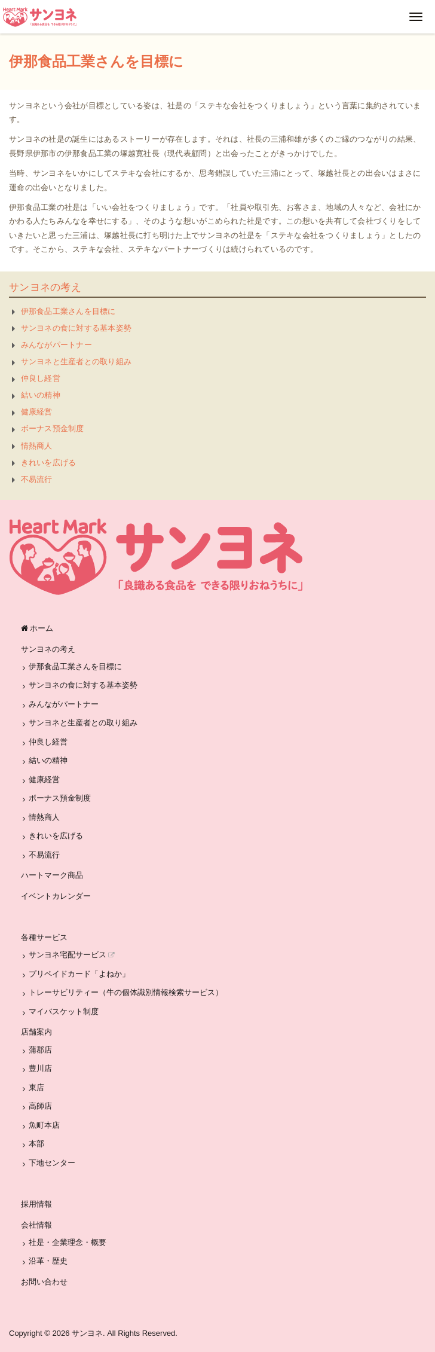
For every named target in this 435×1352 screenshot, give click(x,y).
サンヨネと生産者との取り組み (76, 361)
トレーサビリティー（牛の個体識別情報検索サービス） (126, 992)
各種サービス (44, 937)
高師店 (40, 1105)
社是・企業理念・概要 (67, 1242)
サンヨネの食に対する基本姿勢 (76, 327)
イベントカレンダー (56, 896)
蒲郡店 (40, 1049)
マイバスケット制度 (64, 1011)
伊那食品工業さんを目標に (68, 311)
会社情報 (36, 1224)
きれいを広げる (48, 462)
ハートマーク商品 (52, 875)
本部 (36, 1143)
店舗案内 (36, 1031)
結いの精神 (40, 394)
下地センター (52, 1162)
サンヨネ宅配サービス (72, 954)
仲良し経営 (40, 378)
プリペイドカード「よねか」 (79, 973)
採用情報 (36, 1204)
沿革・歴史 (48, 1260)
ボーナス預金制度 (52, 428)
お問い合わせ (44, 1281)
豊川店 (40, 1068)
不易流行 (37, 479)
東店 (36, 1087)
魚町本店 (44, 1125)
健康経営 (37, 411)
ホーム (37, 628)
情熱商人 (37, 445)
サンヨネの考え (45, 287)
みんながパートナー (56, 344)
